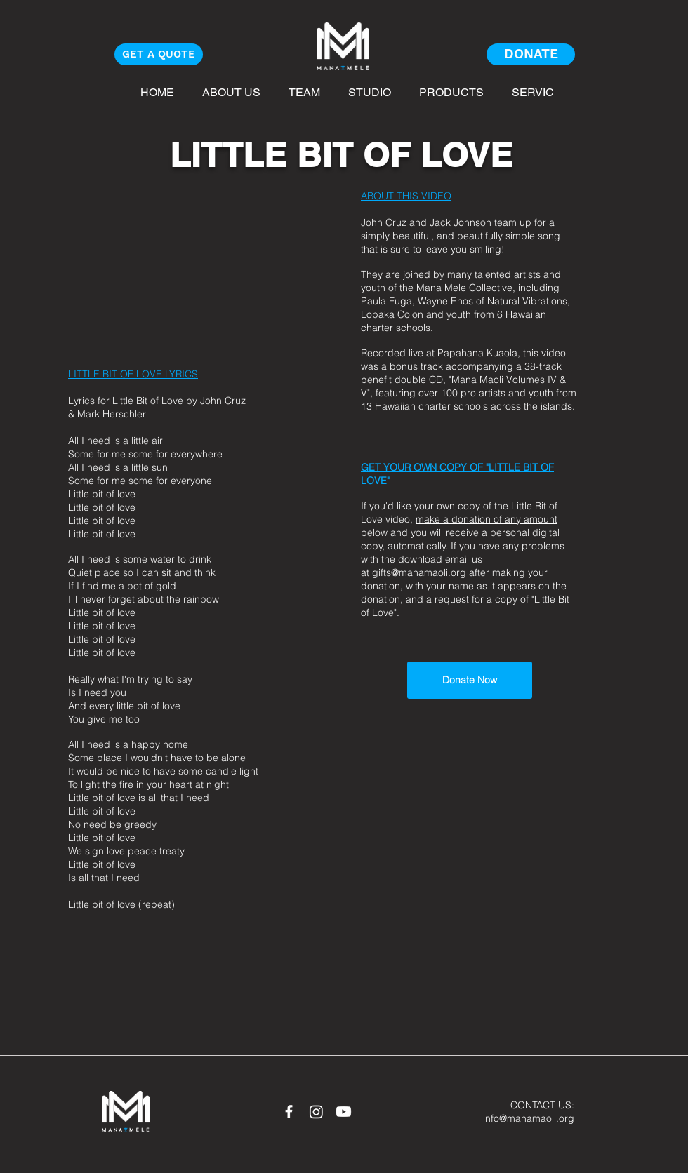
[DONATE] (531, 54)
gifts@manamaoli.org (419, 572)
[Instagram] (316, 1111)
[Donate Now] (469, 680)
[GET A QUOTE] (158, 54)
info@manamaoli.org (528, 1118)
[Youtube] (343, 1111)
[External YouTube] (192, 267)
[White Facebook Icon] (289, 1111)
